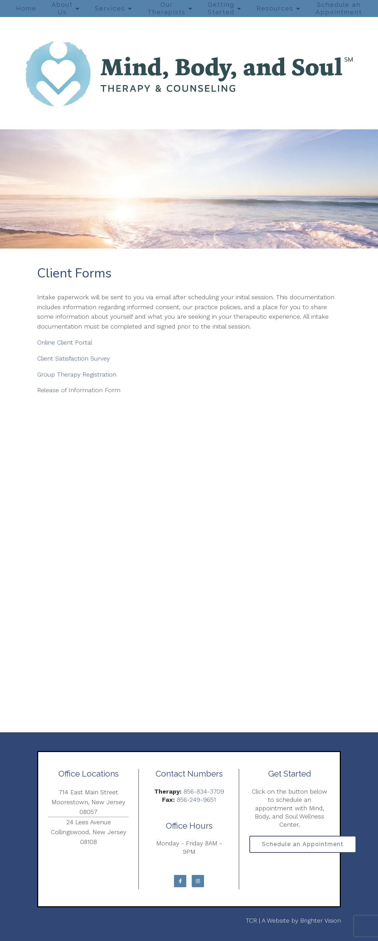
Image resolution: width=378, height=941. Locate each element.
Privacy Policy (56, 920)
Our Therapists (166, 8)
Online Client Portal (65, 342)
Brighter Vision (320, 920)
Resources (275, 8)
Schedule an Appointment (339, 8)
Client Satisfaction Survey (74, 358)
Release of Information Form (78, 390)
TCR (251, 920)
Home (26, 8)
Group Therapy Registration (76, 374)
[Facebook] (180, 881)
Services (110, 8)
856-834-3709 (204, 791)
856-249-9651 (196, 799)
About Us (62, 8)
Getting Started (221, 8)
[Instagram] (198, 881)
